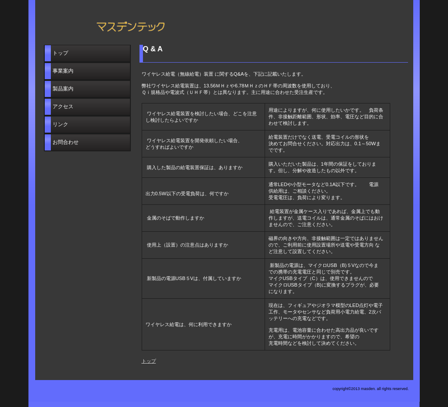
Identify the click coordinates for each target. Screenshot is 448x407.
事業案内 (63, 71)
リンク (60, 124)
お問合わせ (66, 142)
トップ (149, 361)
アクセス (63, 106)
